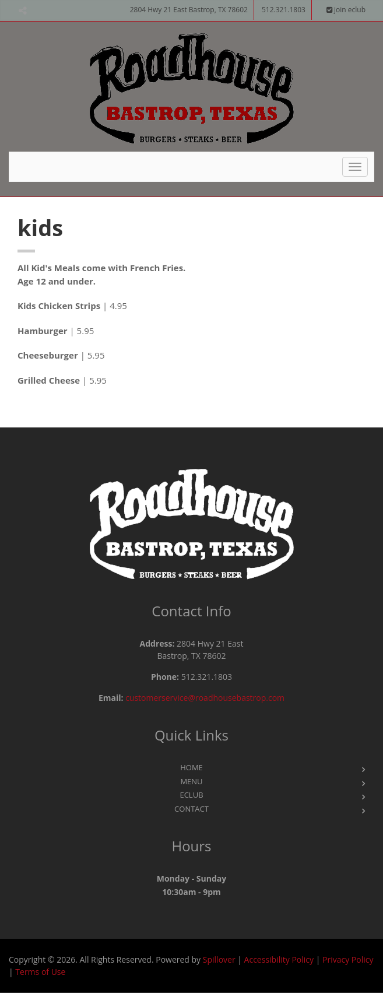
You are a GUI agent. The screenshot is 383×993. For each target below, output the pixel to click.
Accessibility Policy (279, 959)
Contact (191, 808)
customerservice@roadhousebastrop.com (204, 697)
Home (191, 767)
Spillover (219, 959)
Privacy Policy (347, 959)
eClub (191, 795)
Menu (191, 781)
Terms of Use (40, 971)
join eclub (346, 10)
